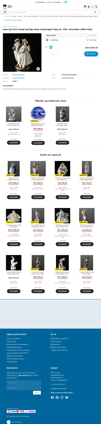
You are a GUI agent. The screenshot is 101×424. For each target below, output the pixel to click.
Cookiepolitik (12, 362)
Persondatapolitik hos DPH (17, 353)
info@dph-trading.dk (58, 388)
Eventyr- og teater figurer (14, 20)
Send (37, 392)
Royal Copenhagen (19, 74)
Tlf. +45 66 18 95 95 (57, 384)
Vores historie (55, 341)
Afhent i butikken (13, 338)
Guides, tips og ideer (15, 356)
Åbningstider (55, 344)
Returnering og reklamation (17, 344)
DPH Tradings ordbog (15, 359)
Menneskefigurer (33, 16)
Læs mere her (23, 375)
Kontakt (54, 368)
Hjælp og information (16, 334)
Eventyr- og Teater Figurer (50, 16)
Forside (13, 16)
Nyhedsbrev (12, 368)
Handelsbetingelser (14, 347)
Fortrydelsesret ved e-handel (18, 350)
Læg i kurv (91, 54)
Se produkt (14, 142)
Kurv (96, 7)
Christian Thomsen (19, 78)
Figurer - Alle (22, 16)
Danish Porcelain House (9, 6)
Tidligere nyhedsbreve (59, 350)
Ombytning (11, 341)
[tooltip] (13, 124)
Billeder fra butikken (58, 347)
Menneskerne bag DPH (59, 338)
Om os (53, 334)
